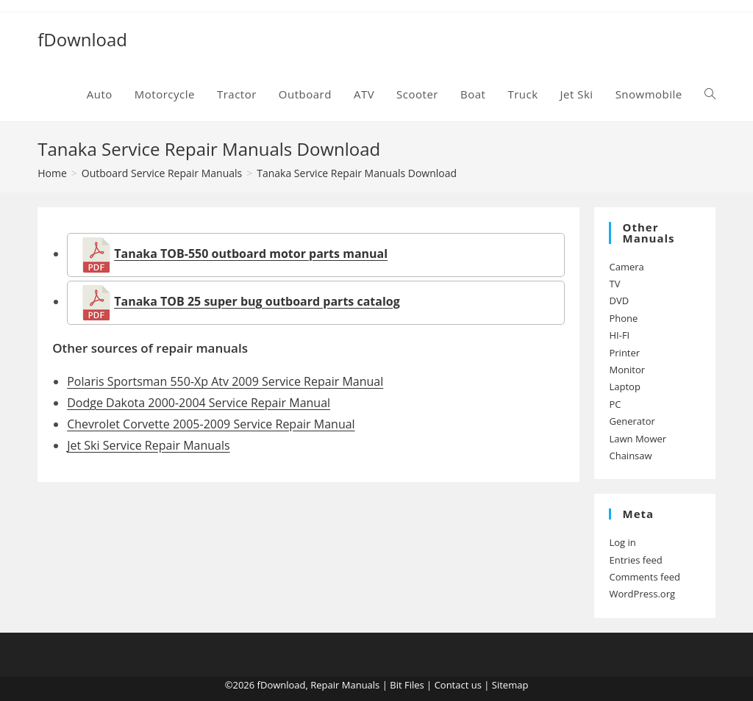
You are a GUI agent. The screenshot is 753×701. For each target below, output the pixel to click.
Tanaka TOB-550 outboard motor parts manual (251, 253)
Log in (622, 542)
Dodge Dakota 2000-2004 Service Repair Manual (198, 403)
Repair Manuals (344, 684)
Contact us (458, 684)
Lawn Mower (637, 438)
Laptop (624, 386)
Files (414, 684)
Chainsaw (630, 455)
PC (615, 404)
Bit (396, 684)
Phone (623, 318)
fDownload (82, 39)
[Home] (52, 173)
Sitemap (510, 684)
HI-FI (619, 335)
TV (614, 283)
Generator (631, 421)
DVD (619, 300)
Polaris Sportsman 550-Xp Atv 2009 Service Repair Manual (225, 381)
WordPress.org (642, 593)
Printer (624, 352)
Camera (626, 266)
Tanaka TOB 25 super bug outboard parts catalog (257, 301)
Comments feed (644, 576)
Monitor (627, 369)
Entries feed (635, 560)
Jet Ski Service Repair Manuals (148, 445)
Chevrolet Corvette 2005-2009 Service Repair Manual (210, 424)
